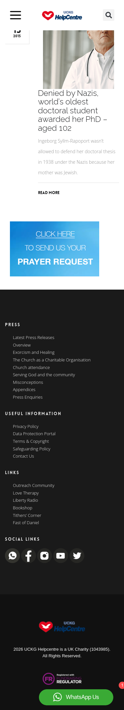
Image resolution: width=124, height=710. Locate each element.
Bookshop (22, 508)
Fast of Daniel (26, 522)
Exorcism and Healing (34, 352)
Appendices (24, 389)
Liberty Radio (25, 500)
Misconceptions (28, 382)
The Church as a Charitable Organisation (52, 360)
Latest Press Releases (33, 337)
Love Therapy (26, 493)
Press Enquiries (28, 397)
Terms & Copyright (31, 441)
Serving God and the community (44, 375)
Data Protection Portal (34, 434)
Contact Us (23, 456)
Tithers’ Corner (27, 515)
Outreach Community (34, 485)
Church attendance (31, 367)
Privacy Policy (25, 426)
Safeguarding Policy (31, 449)
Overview (22, 345)
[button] (108, 15)
